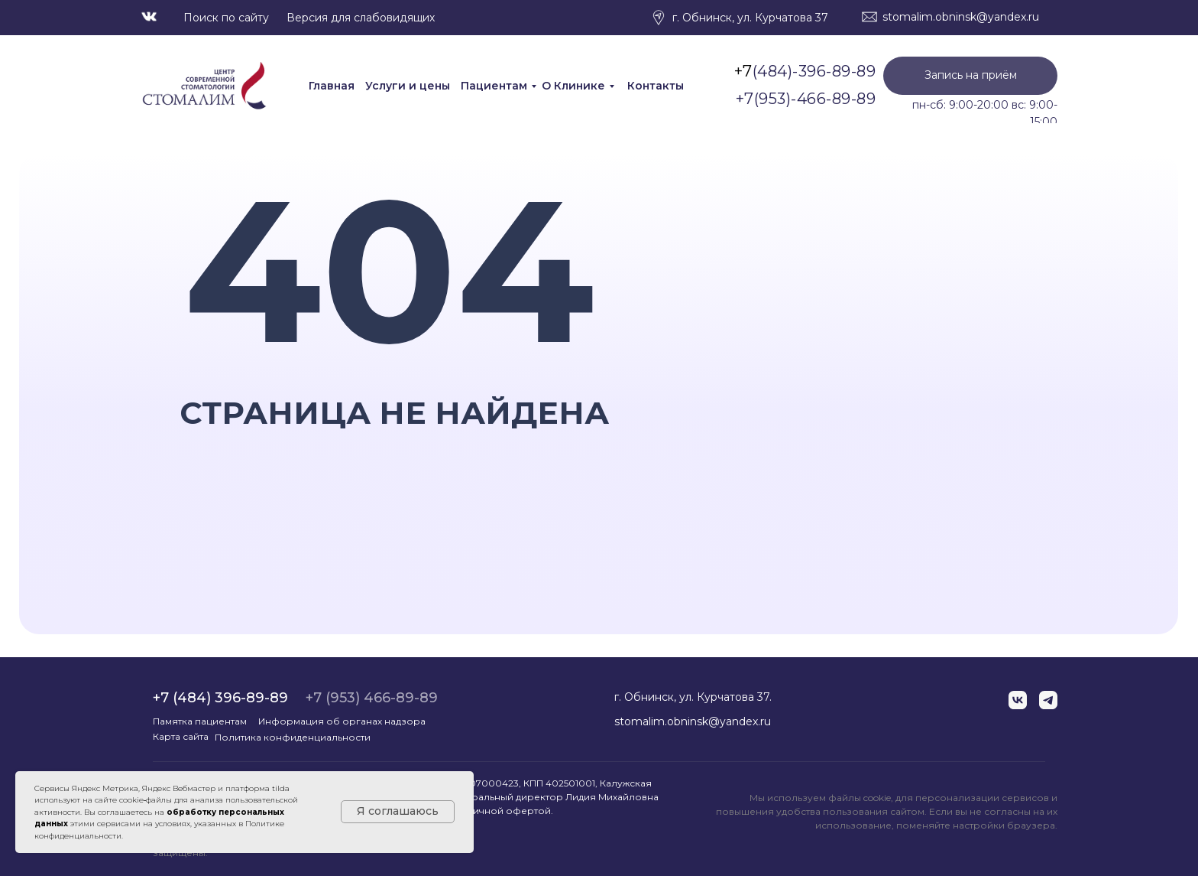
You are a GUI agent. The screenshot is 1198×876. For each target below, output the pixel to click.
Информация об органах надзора (342, 721)
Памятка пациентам (200, 721)
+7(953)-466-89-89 (806, 99)
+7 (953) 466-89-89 (372, 697)
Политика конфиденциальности (293, 737)
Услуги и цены (407, 86)
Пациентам (494, 86)
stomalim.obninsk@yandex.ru (960, 17)
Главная (332, 86)
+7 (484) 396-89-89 (220, 697)
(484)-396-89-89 (814, 71)
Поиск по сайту (226, 17)
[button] (970, 76)
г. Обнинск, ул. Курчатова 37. (693, 697)
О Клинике (573, 86)
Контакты (655, 86)
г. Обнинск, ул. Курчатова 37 (750, 17)
